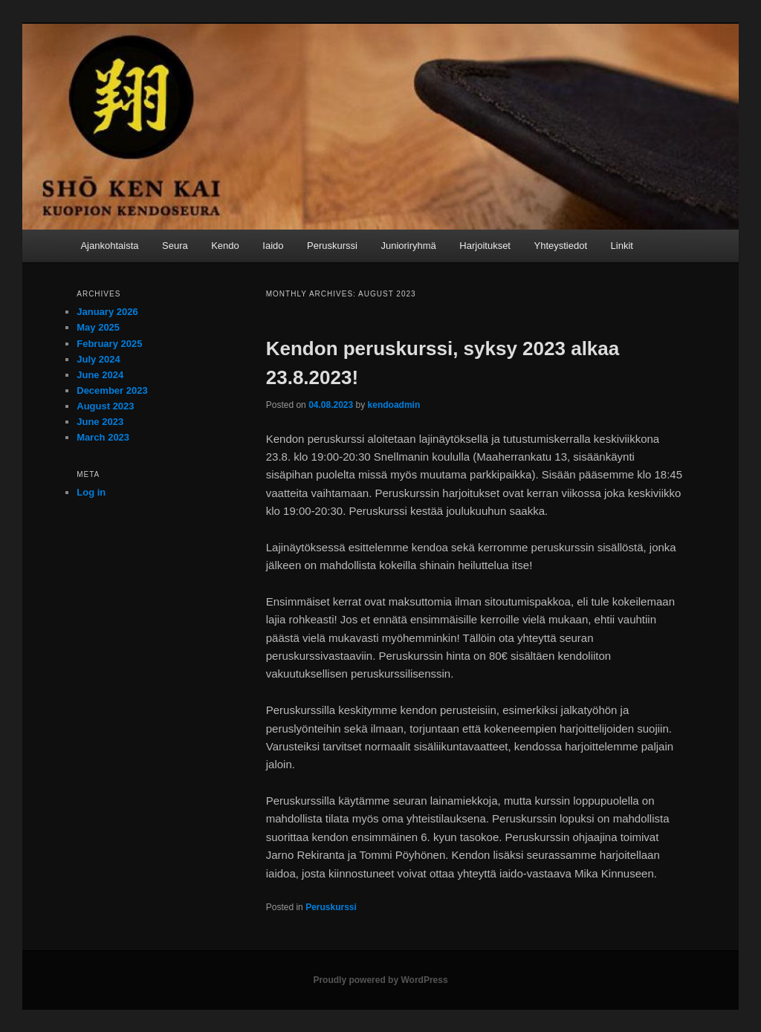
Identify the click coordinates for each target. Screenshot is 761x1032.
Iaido (272, 245)
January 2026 (107, 311)
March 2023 (103, 437)
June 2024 (100, 374)
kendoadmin (394, 405)
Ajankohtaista (109, 245)
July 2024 (98, 359)
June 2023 (100, 421)
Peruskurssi (332, 245)
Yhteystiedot (560, 245)
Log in (91, 492)
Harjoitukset (485, 245)
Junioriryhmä (407, 245)
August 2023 (105, 406)
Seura (175, 245)
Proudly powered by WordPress (380, 980)
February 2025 (109, 343)
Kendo (225, 245)
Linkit (622, 245)
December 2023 (112, 390)
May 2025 (98, 327)
